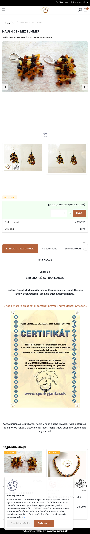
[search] (80, 10)
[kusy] (59, 213)
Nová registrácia (80, 2)
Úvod (7, 23)
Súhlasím (44, 523)
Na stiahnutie (49, 248)
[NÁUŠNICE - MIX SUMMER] (45, 66)
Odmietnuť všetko (20, 523)
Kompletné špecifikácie (20, 248)
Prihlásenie (63, 2)
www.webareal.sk (57, 530)
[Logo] (45, 10)
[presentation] (5, 87)
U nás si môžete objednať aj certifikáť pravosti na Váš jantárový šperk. (45, 306)
